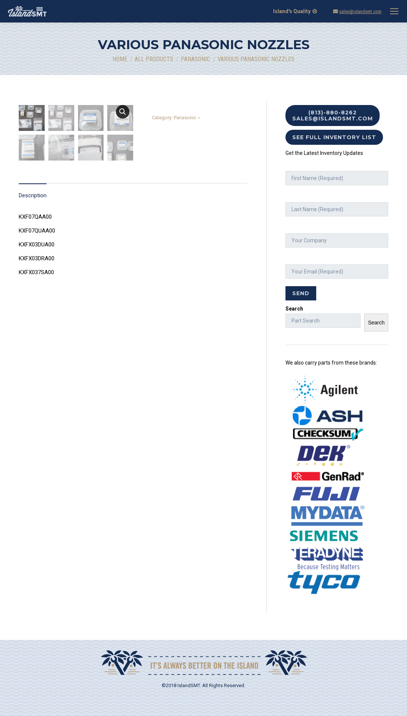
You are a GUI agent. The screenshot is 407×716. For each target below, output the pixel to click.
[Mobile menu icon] (394, 11)
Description (33, 281)
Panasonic (185, 117)
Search (294, 309)
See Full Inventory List (334, 137)
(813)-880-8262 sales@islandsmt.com (332, 115)
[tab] (33, 277)
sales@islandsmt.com (360, 11)
